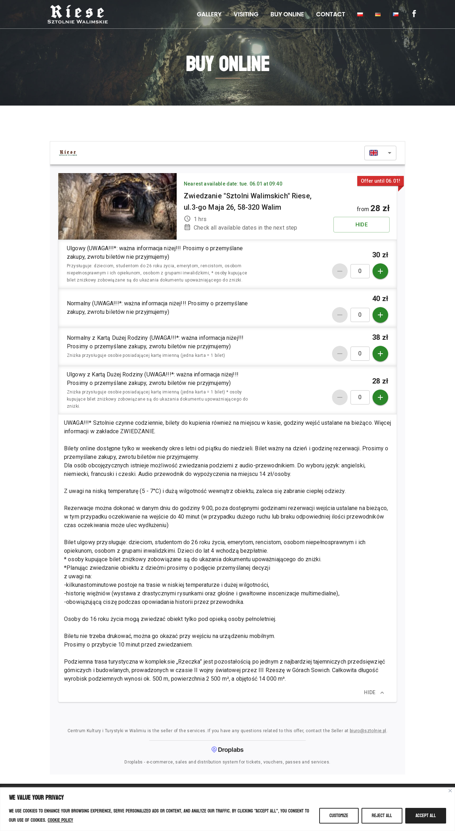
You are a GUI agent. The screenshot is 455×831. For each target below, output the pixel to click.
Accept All (426, 815)
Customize (339, 815)
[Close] (450, 790)
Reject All (382, 815)
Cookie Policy (60, 820)
